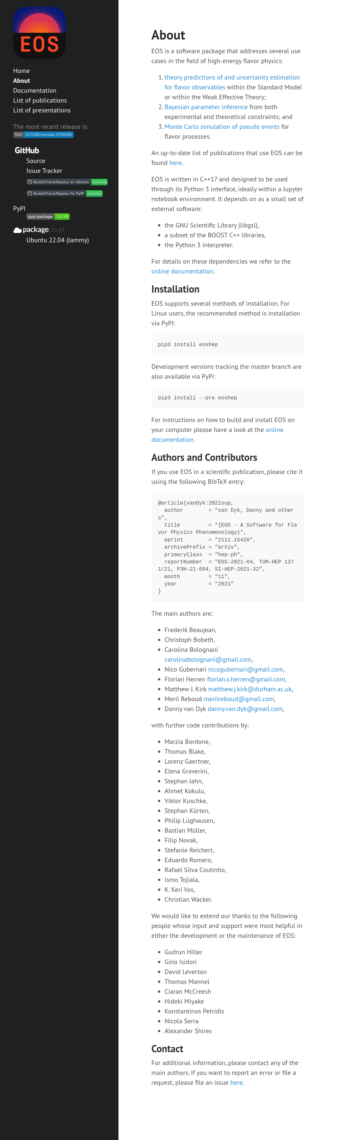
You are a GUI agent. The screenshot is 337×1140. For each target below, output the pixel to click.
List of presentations (42, 110)
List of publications (40, 100)
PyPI (19, 208)
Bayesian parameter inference (206, 107)
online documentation (182, 271)
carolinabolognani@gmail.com (208, 659)
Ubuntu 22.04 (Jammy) (57, 240)
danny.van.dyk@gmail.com (245, 708)
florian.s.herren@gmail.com (246, 679)
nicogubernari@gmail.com (245, 669)
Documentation (34, 90)
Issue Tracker (44, 170)
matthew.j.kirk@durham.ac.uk (250, 689)
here (175, 162)
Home (21, 70)
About (21, 80)
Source (35, 160)
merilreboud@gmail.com (239, 699)
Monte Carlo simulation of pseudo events (222, 126)
